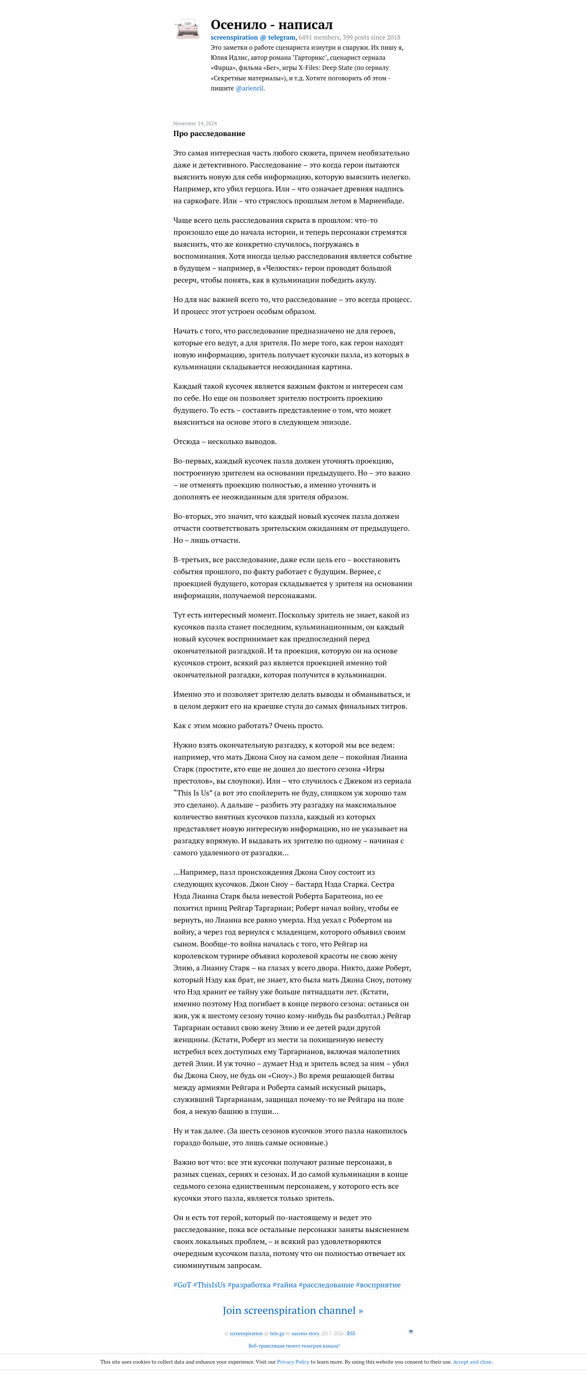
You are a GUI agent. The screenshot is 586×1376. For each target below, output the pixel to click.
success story (305, 1333)
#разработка (249, 1285)
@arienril (249, 88)
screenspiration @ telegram (253, 37)
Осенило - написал (272, 24)
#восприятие (378, 1285)
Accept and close (472, 1361)
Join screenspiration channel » (293, 1310)
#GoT (182, 1285)
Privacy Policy (293, 1361)
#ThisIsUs (209, 1285)
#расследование (326, 1285)
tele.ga (277, 1333)
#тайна (284, 1285)
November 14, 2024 (195, 123)
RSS (351, 1333)
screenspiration (246, 1333)
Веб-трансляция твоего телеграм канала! (294, 1346)
